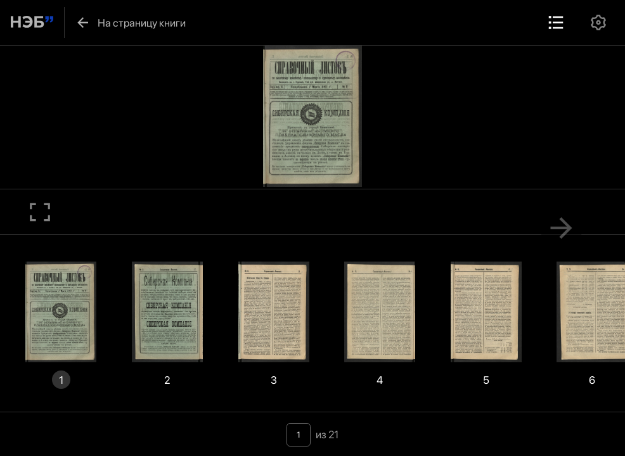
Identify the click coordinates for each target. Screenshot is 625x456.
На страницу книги (130, 22)
